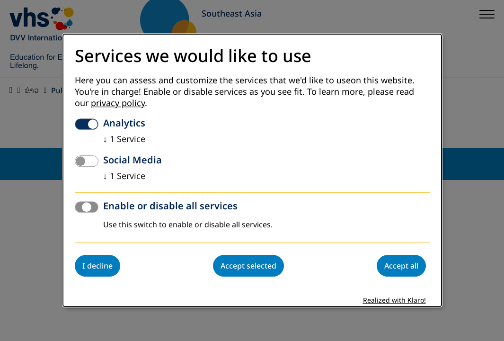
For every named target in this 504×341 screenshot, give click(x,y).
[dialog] (252, 170)
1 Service (124, 140)
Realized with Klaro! (394, 301)
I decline (97, 266)
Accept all (401, 266)
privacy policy (118, 104)
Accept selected (248, 266)
